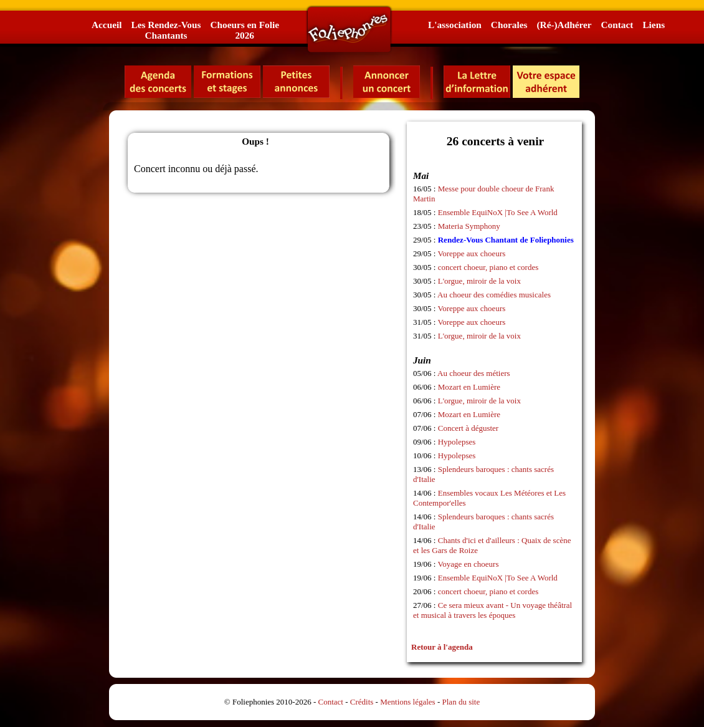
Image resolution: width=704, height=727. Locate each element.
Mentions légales (407, 701)
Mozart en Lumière (469, 387)
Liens (653, 24)
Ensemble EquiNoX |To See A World (498, 212)
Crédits (362, 701)
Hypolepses (457, 441)
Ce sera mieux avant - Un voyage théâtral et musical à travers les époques (492, 610)
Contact (617, 24)
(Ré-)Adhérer (563, 24)
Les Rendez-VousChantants (166, 30)
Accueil (106, 24)
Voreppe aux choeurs (472, 253)
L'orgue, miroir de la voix (479, 281)
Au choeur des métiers (473, 373)
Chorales (509, 24)
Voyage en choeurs (468, 564)
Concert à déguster (468, 428)
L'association (455, 24)
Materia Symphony (469, 226)
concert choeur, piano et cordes (488, 267)
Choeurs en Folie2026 (244, 30)
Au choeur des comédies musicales (494, 294)
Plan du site (461, 701)
